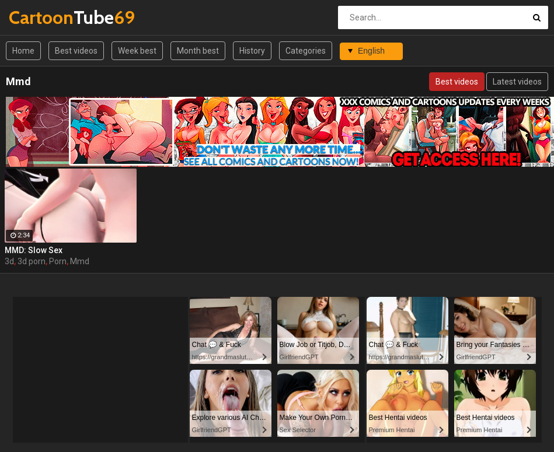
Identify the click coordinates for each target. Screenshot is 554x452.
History (252, 50)
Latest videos (517, 81)
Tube (39, 17)
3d (9, 261)
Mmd (79, 261)
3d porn (32, 261)
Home (23, 50)
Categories (305, 50)
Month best (198, 50)
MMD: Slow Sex (33, 250)
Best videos (76, 50)
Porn (58, 261)
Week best (137, 50)
